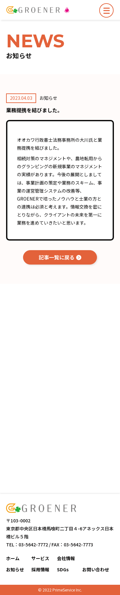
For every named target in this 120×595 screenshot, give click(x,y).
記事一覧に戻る (57, 257)
